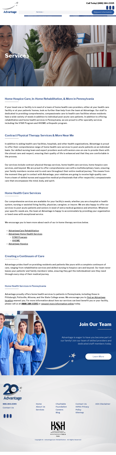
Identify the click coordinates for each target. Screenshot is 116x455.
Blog (66, 12)
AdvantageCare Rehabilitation (24, 230)
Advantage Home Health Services (25, 234)
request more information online (57, 304)
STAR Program (19, 237)
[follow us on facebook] (106, 7)
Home (39, 404)
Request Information (103, 12)
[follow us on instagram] (109, 7)
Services (41, 12)
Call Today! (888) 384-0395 (99, 3)
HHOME (16, 240)
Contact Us (83, 12)
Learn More (98, 356)
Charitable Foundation (55, 12)
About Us (31, 12)
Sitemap (80, 412)
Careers (73, 12)
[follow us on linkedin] (112, 7)
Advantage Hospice (18, 244)
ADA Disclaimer (102, 404)
